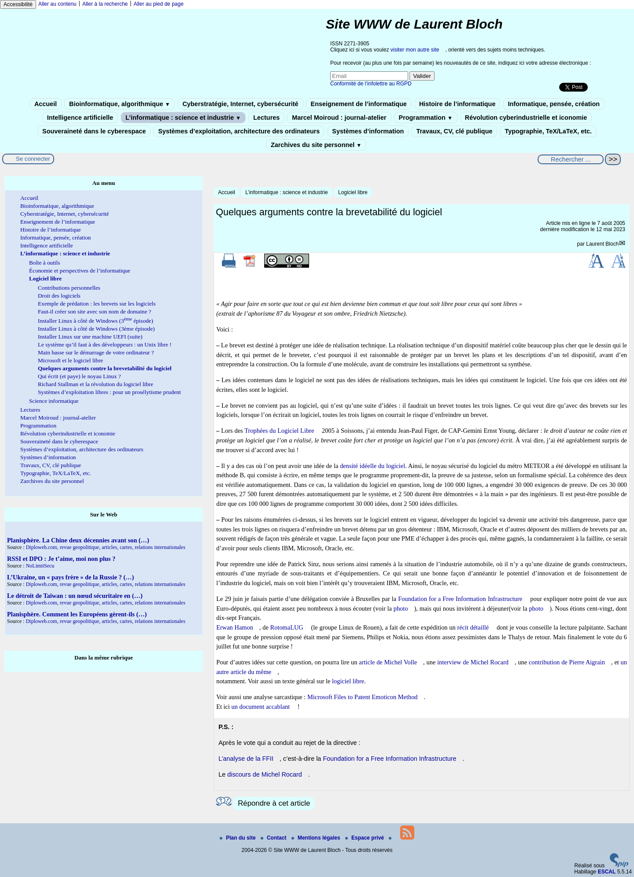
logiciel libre (348, 681)
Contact (274, 838)
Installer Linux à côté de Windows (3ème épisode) (96, 328)
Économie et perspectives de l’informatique (79, 270)
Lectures (266, 117)
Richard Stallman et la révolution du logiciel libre (95, 384)
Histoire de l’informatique (457, 103)
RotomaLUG (286, 627)
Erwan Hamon (234, 627)
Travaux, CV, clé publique (454, 131)
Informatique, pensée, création (554, 103)
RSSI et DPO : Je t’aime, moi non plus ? (61, 558)
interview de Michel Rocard (473, 662)
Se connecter (33, 158)
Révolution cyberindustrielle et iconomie (526, 117)
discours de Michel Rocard (264, 774)
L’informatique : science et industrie (183, 117)
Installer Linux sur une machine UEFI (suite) (90, 336)
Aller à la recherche (105, 4)
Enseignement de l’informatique (359, 103)
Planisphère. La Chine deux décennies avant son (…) (78, 540)
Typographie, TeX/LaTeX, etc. (548, 131)
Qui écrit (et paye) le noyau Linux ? (79, 376)
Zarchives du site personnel (316, 144)
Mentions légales (316, 838)
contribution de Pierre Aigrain (567, 662)
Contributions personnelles (69, 287)
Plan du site (238, 838)
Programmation (426, 117)
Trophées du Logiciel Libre (279, 430)
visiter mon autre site (415, 50)
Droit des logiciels (59, 295)
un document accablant (261, 706)
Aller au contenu (57, 4)
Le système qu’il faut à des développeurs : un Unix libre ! (105, 344)
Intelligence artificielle (80, 117)
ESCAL (607, 872)
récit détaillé (473, 627)
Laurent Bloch (602, 244)
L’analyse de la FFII (245, 758)
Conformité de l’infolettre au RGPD (371, 84)
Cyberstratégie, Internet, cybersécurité (240, 103)
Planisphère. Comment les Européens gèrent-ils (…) (77, 614)
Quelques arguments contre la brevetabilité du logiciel (105, 368)
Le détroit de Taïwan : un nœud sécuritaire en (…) (75, 595)
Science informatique (53, 401)
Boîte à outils (44, 262)
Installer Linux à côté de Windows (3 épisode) (95, 320)
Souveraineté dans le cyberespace (94, 131)
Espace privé (365, 838)
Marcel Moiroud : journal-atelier (339, 117)
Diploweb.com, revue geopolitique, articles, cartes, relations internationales (105, 547)
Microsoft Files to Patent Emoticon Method (362, 696)
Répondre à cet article (274, 803)
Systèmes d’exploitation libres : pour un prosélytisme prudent (109, 392)
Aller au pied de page (158, 4)
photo (401, 608)
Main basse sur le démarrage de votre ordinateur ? (96, 352)
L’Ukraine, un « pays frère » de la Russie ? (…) (70, 577)
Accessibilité (18, 4)
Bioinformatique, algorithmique (119, 103)
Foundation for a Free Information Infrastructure (460, 598)
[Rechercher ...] (571, 159)
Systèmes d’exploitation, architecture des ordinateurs (239, 131)
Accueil (45, 103)
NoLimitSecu (40, 566)
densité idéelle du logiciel (372, 465)
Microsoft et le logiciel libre (70, 360)
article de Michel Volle (388, 662)
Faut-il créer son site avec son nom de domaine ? (94, 311)
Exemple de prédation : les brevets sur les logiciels (96, 303)
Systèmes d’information (368, 131)
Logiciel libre (353, 192)
